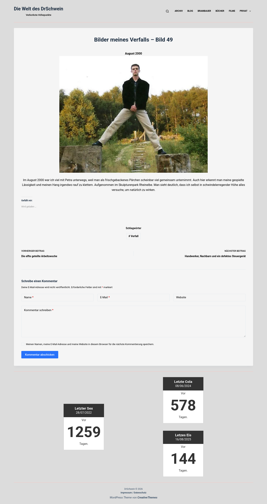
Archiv (179, 11)
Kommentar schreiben (38, 310)
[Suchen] (167, 11)
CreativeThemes (147, 497)
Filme (232, 11)
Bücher (220, 11)
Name (29, 297)
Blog (190, 11)
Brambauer (204, 11)
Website (181, 297)
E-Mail (105, 297)
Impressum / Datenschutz (133, 492)
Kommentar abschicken (40, 354)
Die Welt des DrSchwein (38, 9)
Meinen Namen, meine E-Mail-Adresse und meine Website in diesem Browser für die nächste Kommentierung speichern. (90, 344)
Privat (246, 11)
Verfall (133, 236)
